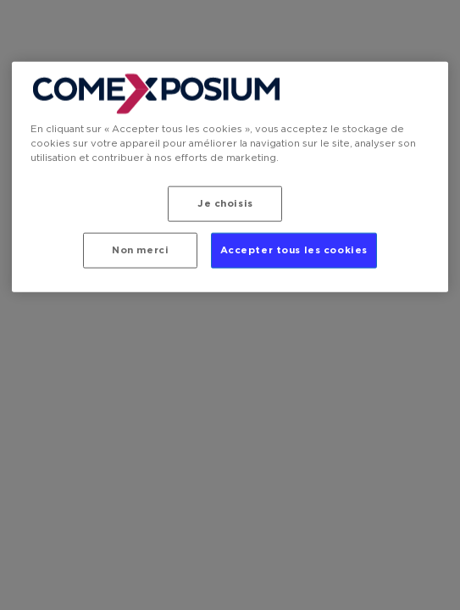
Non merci (140, 250)
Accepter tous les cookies (294, 250)
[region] (230, 177)
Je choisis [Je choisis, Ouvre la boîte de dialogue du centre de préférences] (225, 203)
